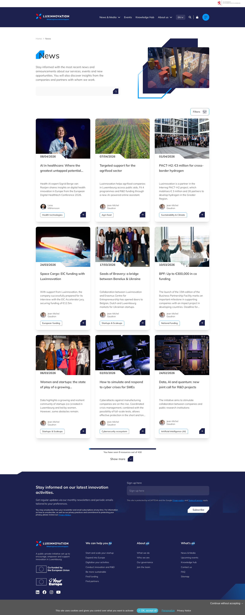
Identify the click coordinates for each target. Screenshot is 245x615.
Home (39, 38)
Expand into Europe (95, 557)
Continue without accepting (226, 603)
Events (128, 17)
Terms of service (195, 500)
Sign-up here (134, 482)
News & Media (108, 17)
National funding (169, 323)
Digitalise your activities (97, 562)
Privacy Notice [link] (184, 610)
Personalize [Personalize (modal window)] (168, 610)
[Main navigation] (205, 17)
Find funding (92, 576)
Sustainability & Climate (173, 214)
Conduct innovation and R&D (100, 567)
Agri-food (107, 214)
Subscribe (198, 509)
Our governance (145, 562)
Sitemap (185, 576)
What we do (143, 552)
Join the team (143, 567)
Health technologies (52, 214)
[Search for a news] (115, 91)
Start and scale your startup (100, 552)
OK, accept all (147, 610)
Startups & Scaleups (112, 323)
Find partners (92, 581)
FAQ (183, 571)
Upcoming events (189, 557)
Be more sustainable (96, 571)
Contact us (186, 567)
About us (163, 17)
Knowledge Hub (145, 17)
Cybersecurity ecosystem (114, 431)
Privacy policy (178, 500)
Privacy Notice (64, 514)
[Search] (190, 17)
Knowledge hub (189, 562)
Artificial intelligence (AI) (173, 431)
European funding (51, 323)
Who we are (143, 557)
